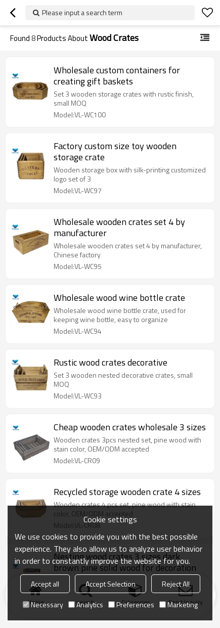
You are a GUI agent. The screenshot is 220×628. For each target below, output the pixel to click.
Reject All (176, 583)
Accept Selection (110, 583)
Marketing (178, 604)
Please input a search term (82, 12)
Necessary (43, 604)
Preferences (131, 604)
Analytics (85, 604)
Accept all (45, 583)
